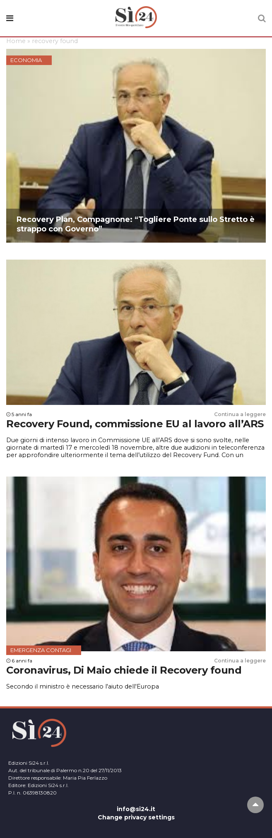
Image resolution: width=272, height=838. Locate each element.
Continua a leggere (240, 414)
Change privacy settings (136, 817)
